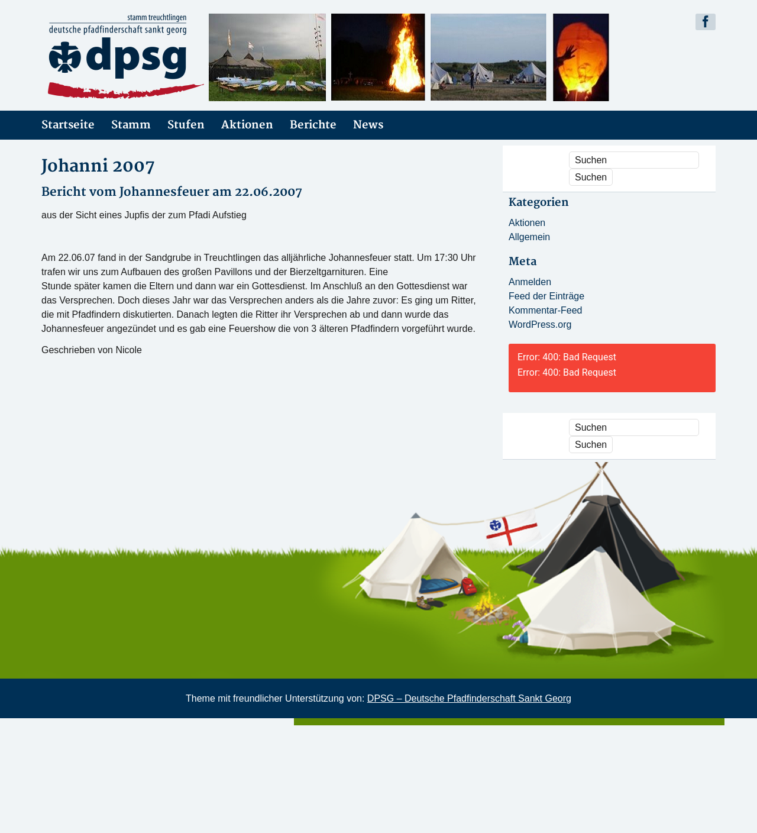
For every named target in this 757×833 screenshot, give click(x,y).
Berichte (313, 125)
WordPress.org (540, 324)
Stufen (186, 125)
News (368, 125)
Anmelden (530, 282)
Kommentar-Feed (546, 310)
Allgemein (529, 237)
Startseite (68, 125)
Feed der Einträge (546, 296)
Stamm (131, 125)
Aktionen (247, 125)
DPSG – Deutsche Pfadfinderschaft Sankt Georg (469, 698)
